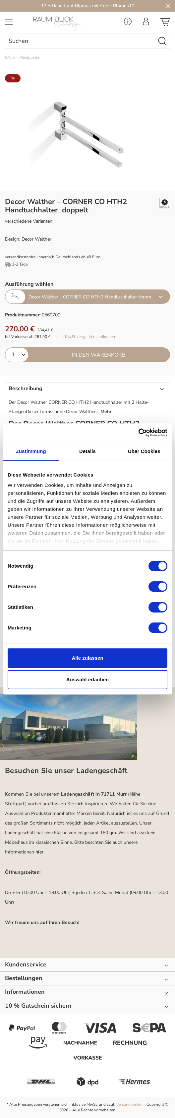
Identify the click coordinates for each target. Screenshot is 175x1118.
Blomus (83, 6)
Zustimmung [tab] (31, 451)
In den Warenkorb (99, 355)
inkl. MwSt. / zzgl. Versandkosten (85, 336)
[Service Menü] (128, 23)
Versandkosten (129, 1104)
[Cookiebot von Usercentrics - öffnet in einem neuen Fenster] (138, 432)
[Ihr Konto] (146, 23)
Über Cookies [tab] (144, 451)
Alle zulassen (87, 658)
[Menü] (9, 24)
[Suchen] (162, 41)
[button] (87, 401)
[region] (87, 132)
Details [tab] (87, 451)
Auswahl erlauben (87, 679)
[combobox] (80, 41)
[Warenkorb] (165, 24)
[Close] (168, 6)
